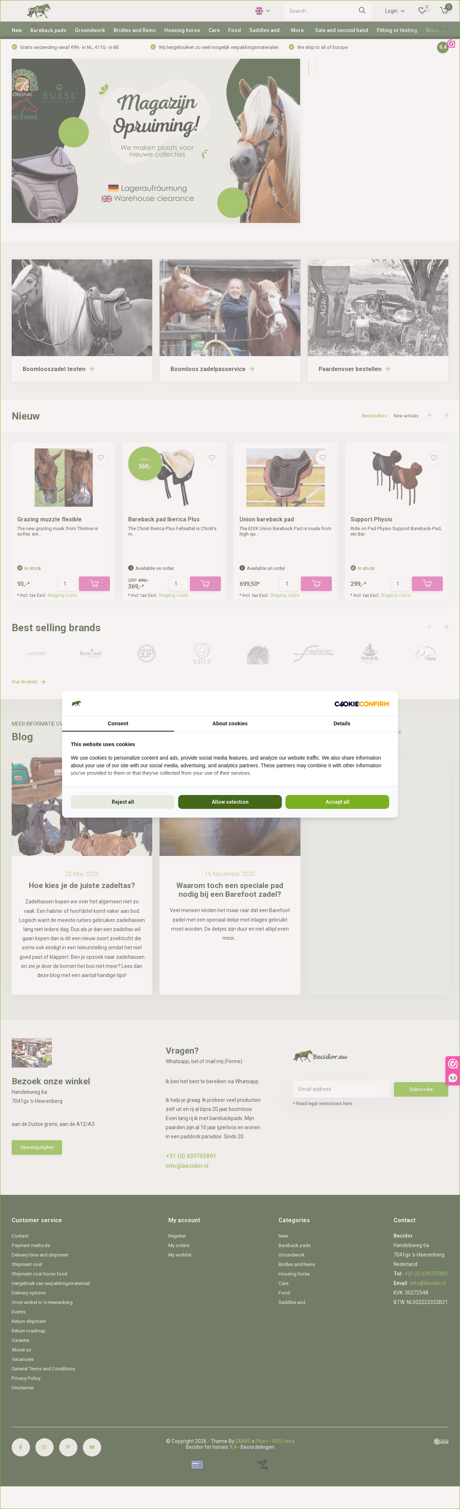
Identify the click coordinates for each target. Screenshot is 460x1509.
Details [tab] (342, 723)
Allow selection (230, 802)
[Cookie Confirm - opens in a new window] (361, 704)
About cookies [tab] (230, 723)
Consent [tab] (118, 723)
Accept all (337, 802)
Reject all (123, 802)
